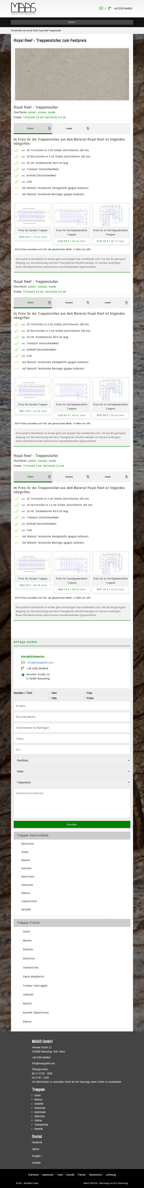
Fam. (53, 698)
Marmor (25, 860)
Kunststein (27, 876)
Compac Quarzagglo (35, 985)
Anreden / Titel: (23, 693)
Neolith (27, 1003)
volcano (77, 302)
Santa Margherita (33, 976)
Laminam (28, 994)
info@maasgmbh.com (41, 662)
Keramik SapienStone (36, 1012)
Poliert (39, 128)
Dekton (25, 893)
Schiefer (26, 868)
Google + (37, 1156)
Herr (53, 693)
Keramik (26, 909)
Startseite (33, 1175)
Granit (25, 852)
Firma (88, 698)
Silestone (27, 885)
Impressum (48, 1175)
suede (78, 128)
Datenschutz (95, 1175)
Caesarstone (29, 901)
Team (60, 1175)
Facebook (37, 1142)
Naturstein (27, 843)
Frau (88, 693)
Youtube (36, 1163)
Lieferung (111, 1175)
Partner (82, 1175)
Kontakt (70, 1175)
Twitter (35, 1149)
